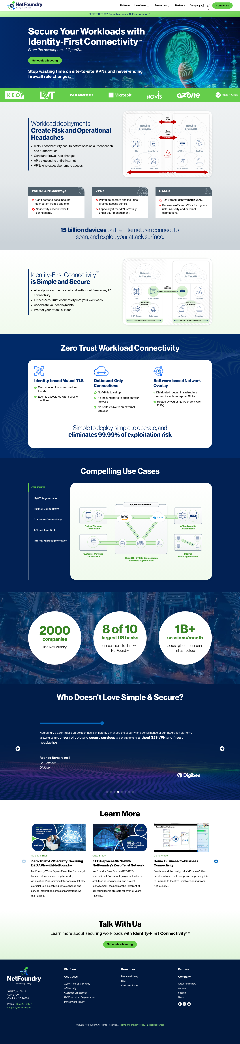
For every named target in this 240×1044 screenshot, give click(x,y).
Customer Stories (129, 985)
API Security (70, 988)
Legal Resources (155, 1024)
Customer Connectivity (75, 993)
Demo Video (161, 855)
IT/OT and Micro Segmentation (79, 997)
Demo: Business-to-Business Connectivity (176, 863)
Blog (123, 981)
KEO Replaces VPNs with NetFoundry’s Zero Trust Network (118, 863)
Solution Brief (39, 855)
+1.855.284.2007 (23, 1004)
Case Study (99, 855)
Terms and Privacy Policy (132, 1024)
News (181, 997)
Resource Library (129, 976)
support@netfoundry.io (19, 1007)
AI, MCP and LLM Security (77, 984)
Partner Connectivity (74, 1002)
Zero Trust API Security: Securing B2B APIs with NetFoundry (57, 863)
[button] (142, 5)
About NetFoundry (187, 984)
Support (182, 993)
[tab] (49, 487)
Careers (182, 988)
